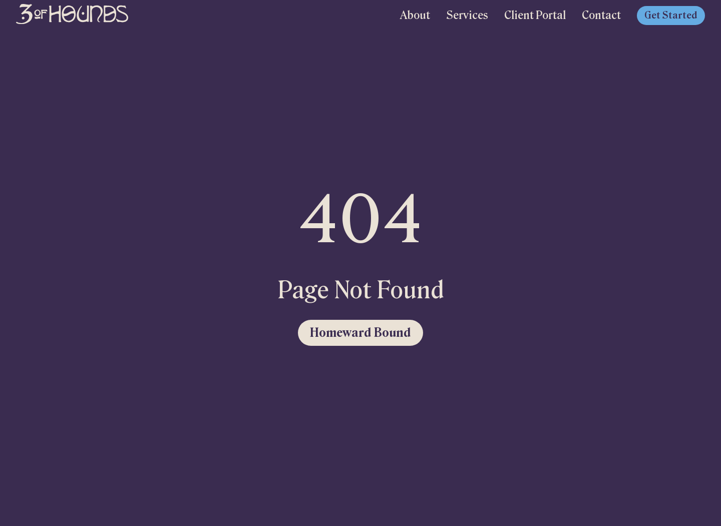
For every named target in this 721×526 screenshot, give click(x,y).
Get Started (670, 15)
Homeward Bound (360, 332)
